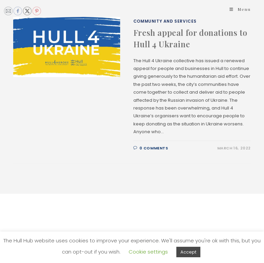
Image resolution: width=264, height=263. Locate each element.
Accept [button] (188, 252)
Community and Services (165, 21)
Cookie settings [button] (148, 251)
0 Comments (153, 148)
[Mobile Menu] (240, 9)
